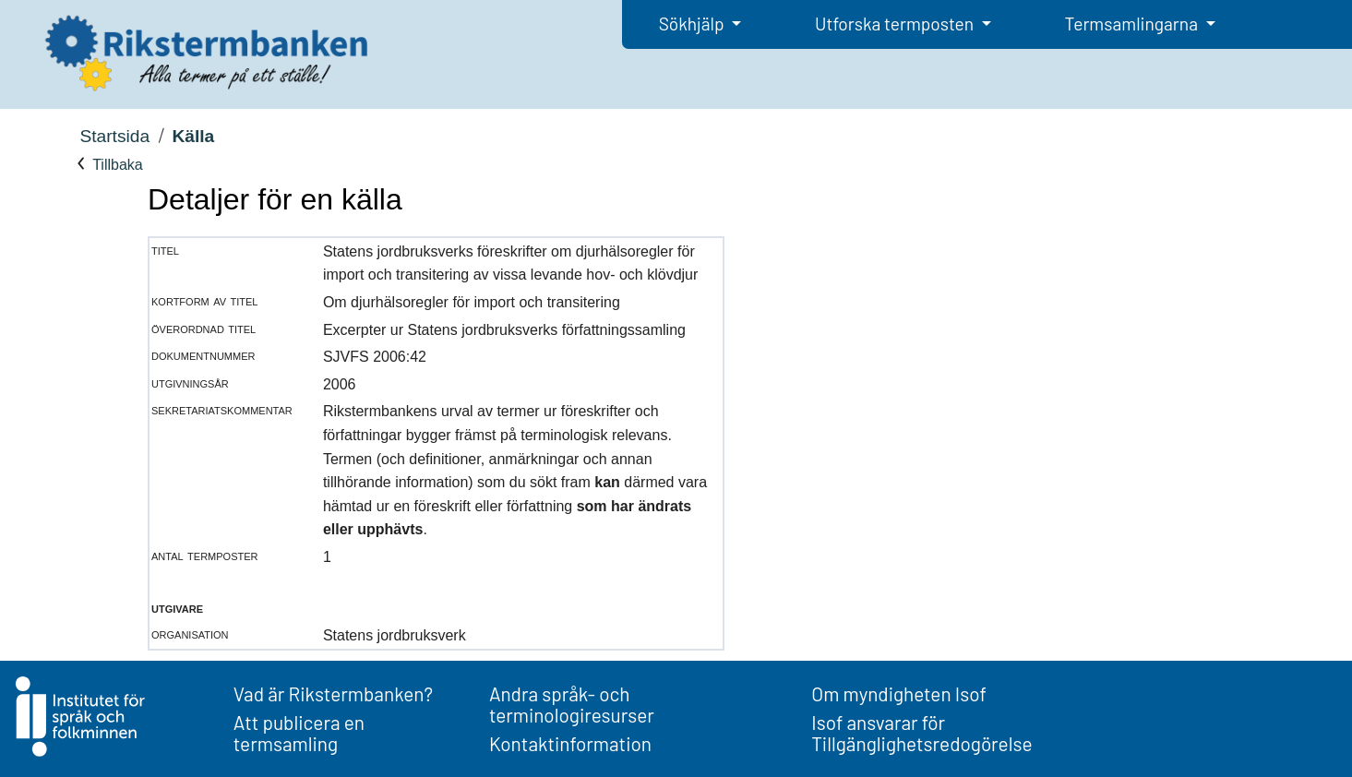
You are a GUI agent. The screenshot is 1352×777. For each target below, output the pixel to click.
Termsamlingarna (1133, 23)
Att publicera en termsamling (299, 733)
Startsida (114, 136)
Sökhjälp (693, 23)
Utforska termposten (896, 23)
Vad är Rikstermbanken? (333, 693)
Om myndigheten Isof (898, 693)
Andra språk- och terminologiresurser (571, 704)
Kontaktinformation (570, 743)
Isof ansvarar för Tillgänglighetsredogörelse (921, 733)
